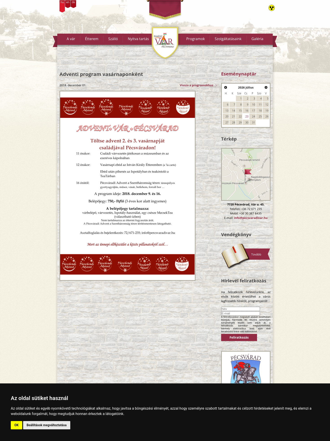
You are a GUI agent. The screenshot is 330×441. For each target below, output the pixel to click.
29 (240, 122)
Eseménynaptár (238, 74)
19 (266, 110)
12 (266, 104)
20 (226, 116)
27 (226, 122)
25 (260, 116)
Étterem (92, 38)
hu (62, 2)
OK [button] (16, 425)
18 (260, 110)
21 (233, 116)
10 (253, 104)
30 (246, 122)
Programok (195, 38)
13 (226, 110)
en (67, 2)
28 (233, 122)
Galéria (257, 38)
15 (240, 110)
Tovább (256, 254)
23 (246, 116)
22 (240, 116)
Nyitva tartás (138, 38)
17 (253, 110)
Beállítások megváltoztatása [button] (47, 425)
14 (233, 110)
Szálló (113, 38)
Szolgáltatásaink (228, 38)
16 (246, 110)
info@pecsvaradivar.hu (250, 218)
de (73, 2)
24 (253, 116)
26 (266, 116)
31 (253, 122)
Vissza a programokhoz (196, 85)
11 (260, 104)
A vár (71, 38)
